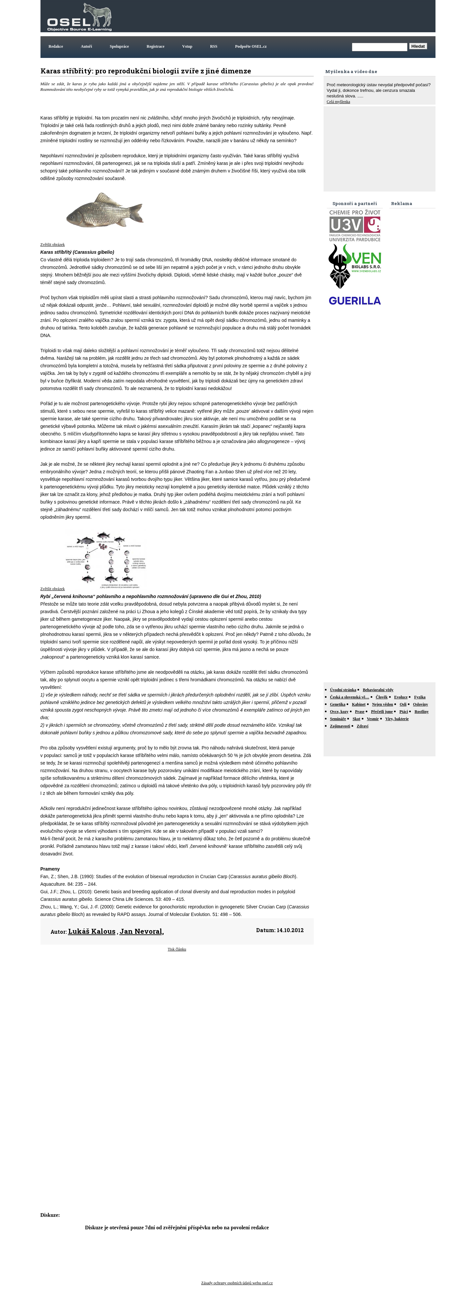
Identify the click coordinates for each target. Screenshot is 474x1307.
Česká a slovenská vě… (349, 697)
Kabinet (358, 704)
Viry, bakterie (397, 719)
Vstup (187, 46)
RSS (213, 46)
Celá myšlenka (338, 101)
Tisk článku (177, 949)
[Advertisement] (314, 16)
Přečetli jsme (382, 711)
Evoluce (401, 697)
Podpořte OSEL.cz (251, 46)
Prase (360, 711)
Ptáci (403, 711)
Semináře (338, 719)
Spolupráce (119, 46)
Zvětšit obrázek (52, 244)
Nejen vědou (382, 704)
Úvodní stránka (343, 690)
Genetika (338, 704)
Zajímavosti (340, 726)
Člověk (382, 697)
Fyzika (420, 697)
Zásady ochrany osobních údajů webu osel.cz (237, 1283)
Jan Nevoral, (141, 931)
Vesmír (373, 719)
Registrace (156, 46)
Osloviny (420, 704)
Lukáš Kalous (92, 931)
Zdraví (362, 726)
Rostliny (421, 711)
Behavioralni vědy (378, 690)
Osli (403, 704)
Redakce (56, 46)
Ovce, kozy (339, 711)
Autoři (86, 46)
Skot (356, 719)
